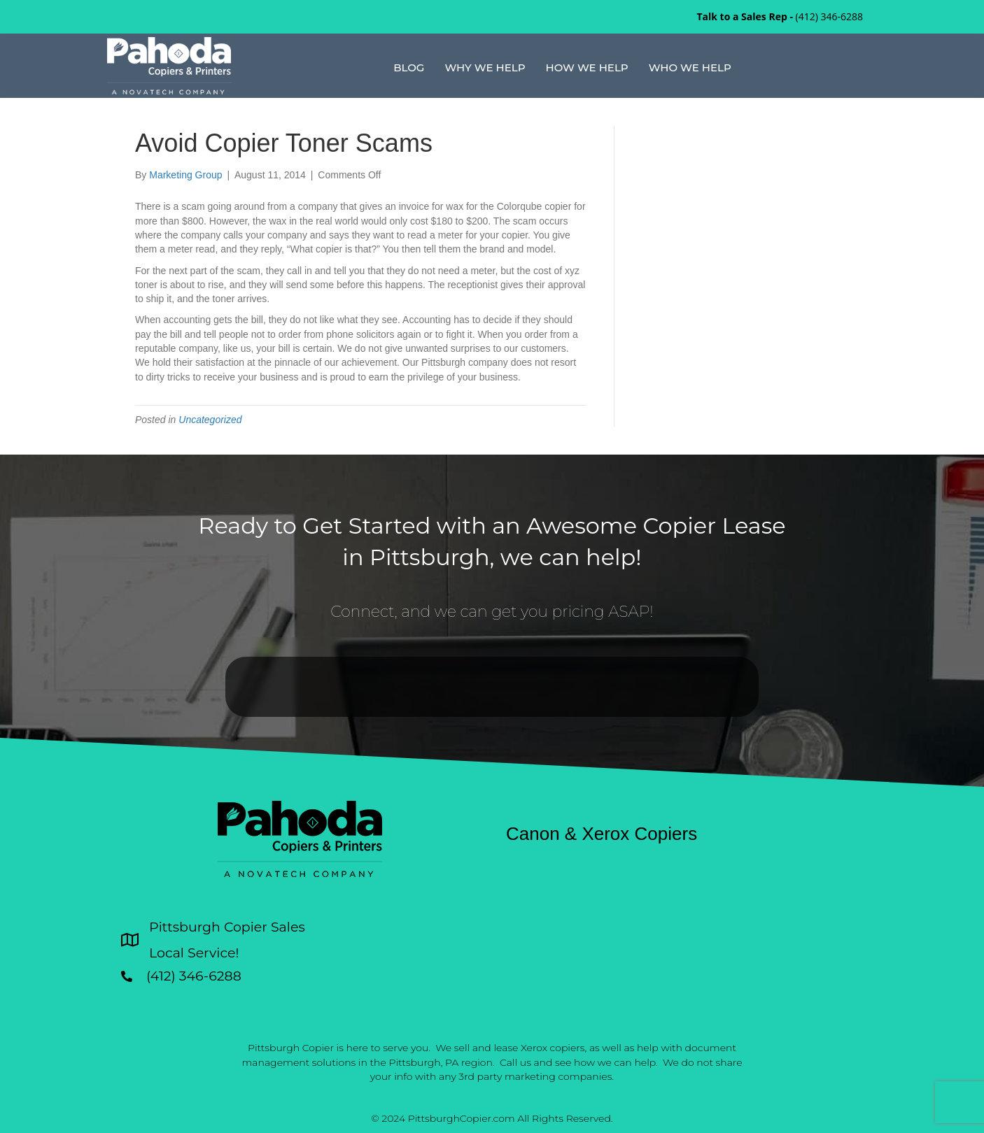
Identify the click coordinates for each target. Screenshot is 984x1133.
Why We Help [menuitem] (484, 67)
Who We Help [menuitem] (690, 67)
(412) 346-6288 (829, 16)
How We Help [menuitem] (587, 67)
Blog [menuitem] (408, 67)
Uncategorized (209, 419)
